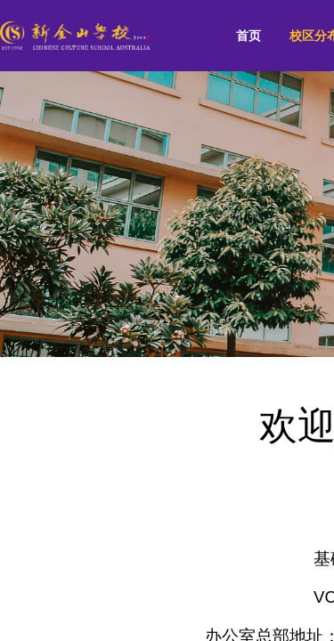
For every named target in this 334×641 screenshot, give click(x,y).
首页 (248, 35)
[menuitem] (248, 36)
